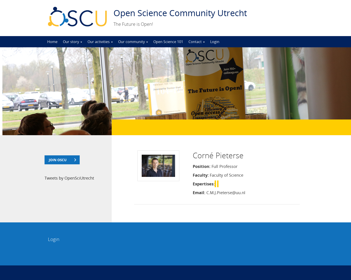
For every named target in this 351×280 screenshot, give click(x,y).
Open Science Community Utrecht (180, 13)
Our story (72, 41)
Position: (201, 166)
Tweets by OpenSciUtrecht (69, 178)
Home (52, 41)
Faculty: (201, 175)
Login (214, 41)
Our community (133, 41)
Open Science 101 (168, 41)
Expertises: (204, 184)
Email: (199, 192)
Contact (196, 41)
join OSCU (57, 160)
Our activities (100, 41)
